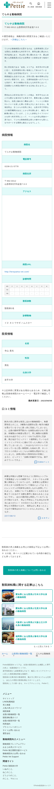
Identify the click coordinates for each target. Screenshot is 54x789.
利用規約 (6, 724)
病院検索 (38, 5)
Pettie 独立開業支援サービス (15, 750)
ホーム (5, 653)
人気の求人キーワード (12, 708)
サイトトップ (8, 698)
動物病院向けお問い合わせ (14, 753)
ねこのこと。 (8, 772)
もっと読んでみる (42, 646)
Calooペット (44, 462)
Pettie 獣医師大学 (10, 766)
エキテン (46, 518)
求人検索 (31, 5)
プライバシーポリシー (12, 727)
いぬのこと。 (8, 769)
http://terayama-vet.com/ (17, 272)
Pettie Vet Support (11, 757)
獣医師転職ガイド (10, 717)
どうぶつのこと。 (10, 775)
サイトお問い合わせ (11, 730)
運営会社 (6, 733)
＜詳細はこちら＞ (18, 39)
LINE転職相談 (9, 702)
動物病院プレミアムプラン (14, 744)
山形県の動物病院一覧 (22, 653)
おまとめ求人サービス (12, 747)
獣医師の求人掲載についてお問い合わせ (27, 570)
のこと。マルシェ (10, 779)
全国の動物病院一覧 (11, 714)
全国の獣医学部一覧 (11, 721)
